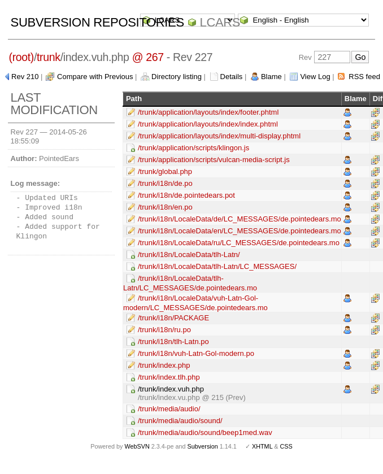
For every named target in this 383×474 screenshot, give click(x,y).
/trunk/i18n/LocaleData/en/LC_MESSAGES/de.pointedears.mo (239, 231)
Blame (271, 76)
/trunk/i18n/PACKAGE (173, 318)
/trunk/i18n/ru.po (164, 329)
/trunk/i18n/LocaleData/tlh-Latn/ (189, 254)
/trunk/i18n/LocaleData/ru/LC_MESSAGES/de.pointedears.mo (239, 242)
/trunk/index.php (164, 365)
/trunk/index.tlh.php (169, 377)
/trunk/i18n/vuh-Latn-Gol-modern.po (196, 353)
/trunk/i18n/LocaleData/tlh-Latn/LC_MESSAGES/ (217, 266)
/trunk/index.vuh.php (171, 389)
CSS (286, 446)
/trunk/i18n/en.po (165, 207)
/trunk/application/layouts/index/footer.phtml (208, 112)
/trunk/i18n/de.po (165, 183)
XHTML (262, 446)
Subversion (203, 446)
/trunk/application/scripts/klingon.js (193, 147)
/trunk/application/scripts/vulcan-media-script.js (214, 159)
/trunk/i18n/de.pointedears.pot (186, 195)
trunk (48, 57)
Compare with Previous (95, 76)
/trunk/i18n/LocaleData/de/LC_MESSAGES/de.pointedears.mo (239, 219)
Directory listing (176, 76)
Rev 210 (24, 76)
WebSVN (136, 446)
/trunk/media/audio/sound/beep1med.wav (205, 432)
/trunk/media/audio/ (169, 409)
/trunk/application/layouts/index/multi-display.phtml (219, 136)
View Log (315, 76)
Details (231, 76)
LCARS (220, 22)
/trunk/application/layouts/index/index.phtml (208, 124)
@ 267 (148, 57)
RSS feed (364, 76)
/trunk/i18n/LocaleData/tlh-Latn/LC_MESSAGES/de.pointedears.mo (190, 283)
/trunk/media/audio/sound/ (180, 420)
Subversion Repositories (97, 22)
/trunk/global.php (165, 171)
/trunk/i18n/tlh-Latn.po (173, 341)
